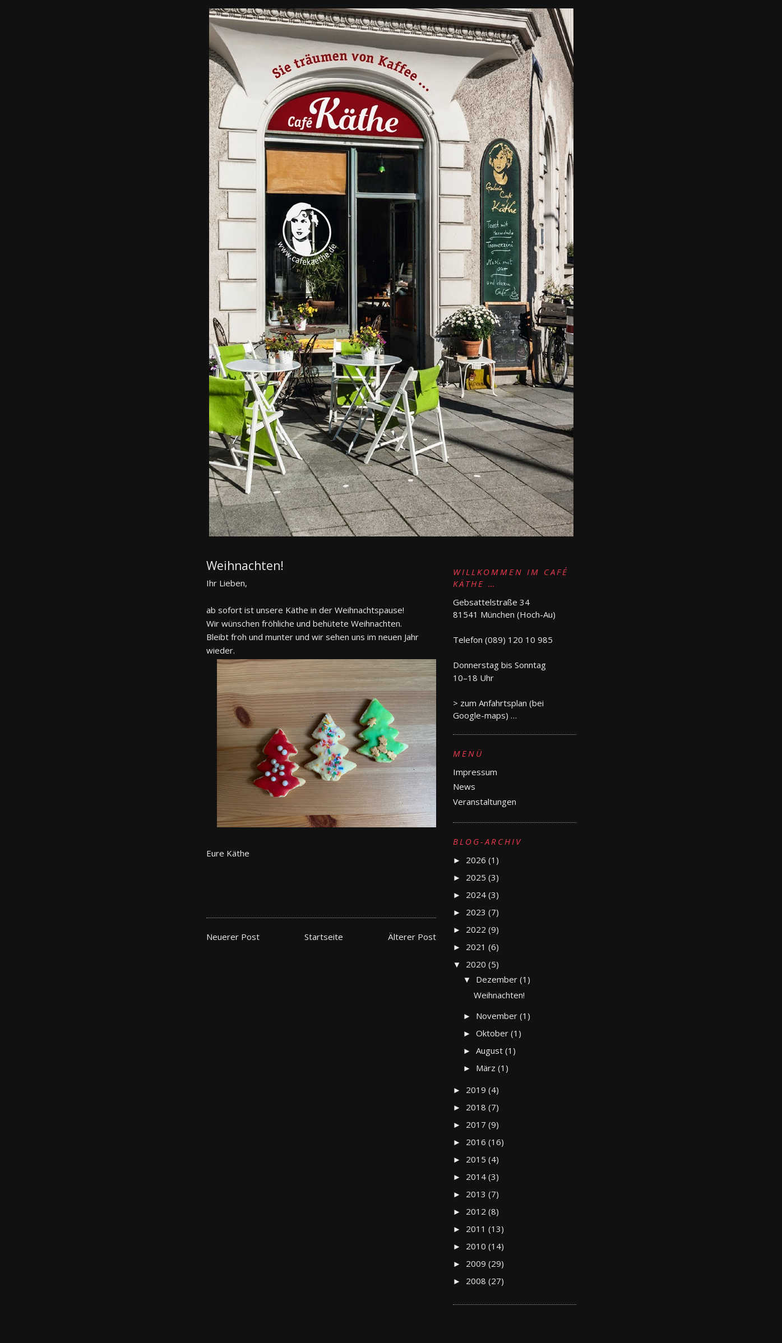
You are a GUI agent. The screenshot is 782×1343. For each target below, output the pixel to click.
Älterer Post (412, 936)
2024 (477, 894)
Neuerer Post (233, 936)
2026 (477, 859)
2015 (477, 1159)
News (464, 786)
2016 (477, 1141)
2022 (477, 929)
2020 (477, 964)
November (498, 1015)
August (490, 1050)
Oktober (493, 1033)
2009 (477, 1263)
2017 (477, 1124)
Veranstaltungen (484, 801)
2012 (477, 1211)
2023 (477, 912)
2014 (477, 1176)
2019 (477, 1089)
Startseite (323, 936)
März (487, 1067)
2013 (477, 1194)
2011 (477, 1228)
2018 (477, 1107)
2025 (477, 877)
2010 (477, 1246)
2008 (477, 1280)
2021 (477, 946)
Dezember (498, 979)
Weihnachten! (499, 995)
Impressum (475, 771)
